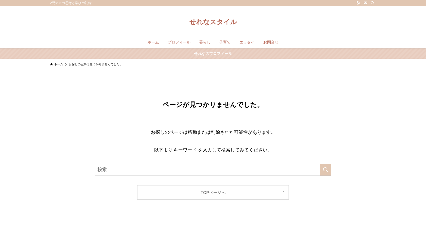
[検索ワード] (213, 170)
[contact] (365, 3)
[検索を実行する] (325, 170)
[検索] (372, 3)
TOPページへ (213, 192)
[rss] (358, 3)
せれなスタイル (213, 22)
